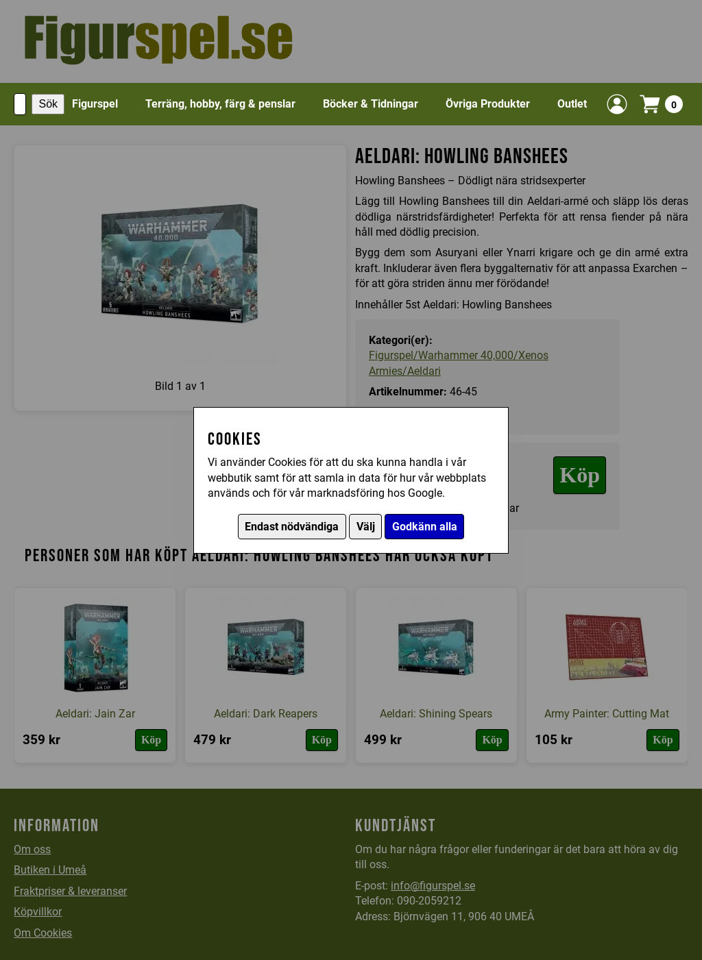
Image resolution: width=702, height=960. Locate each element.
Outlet (572, 103)
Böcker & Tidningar (370, 103)
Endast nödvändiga (292, 526)
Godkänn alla (424, 526)
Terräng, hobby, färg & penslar (220, 103)
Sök (48, 104)
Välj (365, 526)
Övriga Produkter (488, 103)
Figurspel (95, 103)
